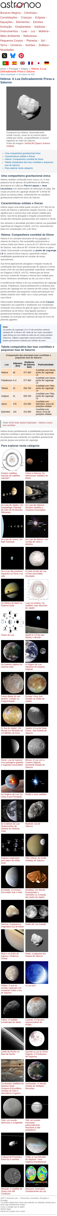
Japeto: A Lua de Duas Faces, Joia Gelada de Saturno (36, 729)
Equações (6, 22)
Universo (16, 45)
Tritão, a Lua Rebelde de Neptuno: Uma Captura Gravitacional (36, 1158)
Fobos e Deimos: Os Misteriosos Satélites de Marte (36, 474)
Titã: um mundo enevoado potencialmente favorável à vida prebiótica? (36, 1124)
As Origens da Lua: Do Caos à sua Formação (12, 794)
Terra (3, 45)
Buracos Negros (10, 12)
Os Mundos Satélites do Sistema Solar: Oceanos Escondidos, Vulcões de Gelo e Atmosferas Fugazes (12, 1087)
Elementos (23, 22)
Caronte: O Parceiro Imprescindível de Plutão (36, 1021)
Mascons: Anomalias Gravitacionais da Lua (36, 1188)
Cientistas (30, 12)
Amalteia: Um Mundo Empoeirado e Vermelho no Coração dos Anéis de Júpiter (36, 892)
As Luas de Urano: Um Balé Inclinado (12, 539)
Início (3, 69)
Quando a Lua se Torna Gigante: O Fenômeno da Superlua (36, 1053)
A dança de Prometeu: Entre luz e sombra (12, 1157)
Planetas (31, 40)
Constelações (8, 17)
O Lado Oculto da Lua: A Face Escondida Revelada (36, 572)
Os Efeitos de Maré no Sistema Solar (12, 603)
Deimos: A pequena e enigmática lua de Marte (12, 924)
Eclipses (40, 17)
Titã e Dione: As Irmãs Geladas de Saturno (36, 858)
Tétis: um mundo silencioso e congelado (12, 1120)
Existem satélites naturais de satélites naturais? (12, 474)
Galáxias (39, 26)
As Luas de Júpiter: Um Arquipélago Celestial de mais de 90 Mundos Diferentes (12, 507)
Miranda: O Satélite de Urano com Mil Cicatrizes (12, 1190)
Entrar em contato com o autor (12, 1211)
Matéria (43, 31)
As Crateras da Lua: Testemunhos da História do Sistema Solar (12, 826)
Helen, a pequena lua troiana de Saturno (36, 953)
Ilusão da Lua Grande (36, 923)
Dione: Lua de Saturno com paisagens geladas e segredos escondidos (12, 761)
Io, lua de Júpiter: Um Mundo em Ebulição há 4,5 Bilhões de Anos (12, 729)
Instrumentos (9, 31)
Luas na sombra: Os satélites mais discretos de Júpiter (36, 604)
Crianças (26, 17)
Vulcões (30, 45)
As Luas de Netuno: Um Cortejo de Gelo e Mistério (36, 540)
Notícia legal (5, 1209)
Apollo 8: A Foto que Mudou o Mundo (36, 635)
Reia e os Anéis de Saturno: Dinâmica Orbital (12, 955)
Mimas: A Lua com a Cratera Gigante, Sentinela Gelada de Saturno (36, 762)
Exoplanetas (23, 26)
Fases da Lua (12, 633)
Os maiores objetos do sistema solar (12, 664)
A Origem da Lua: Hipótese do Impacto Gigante (36, 665)
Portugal (13, 69)
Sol (43, 40)
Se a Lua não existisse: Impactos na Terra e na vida (12, 572)
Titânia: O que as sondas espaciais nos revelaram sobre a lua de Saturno (12, 988)
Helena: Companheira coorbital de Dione (24, 159)
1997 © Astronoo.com (9, 1198)
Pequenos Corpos (11, 40)
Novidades (7, 50)
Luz (33, 31)
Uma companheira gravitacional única (22, 153)
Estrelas (38, 22)
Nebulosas (30, 36)
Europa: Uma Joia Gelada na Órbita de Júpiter (36, 697)
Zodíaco (44, 45)
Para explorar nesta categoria (19, 168)
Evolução (6, 26)
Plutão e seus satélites (36, 793)
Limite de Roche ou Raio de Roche (12, 1051)
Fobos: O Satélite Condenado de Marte (12, 1019)
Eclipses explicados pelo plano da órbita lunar (12, 859)
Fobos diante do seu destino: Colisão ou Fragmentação (12, 697)
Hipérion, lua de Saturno (36, 823)
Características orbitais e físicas (20, 156)
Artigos (24, 69)
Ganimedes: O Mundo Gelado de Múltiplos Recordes (36, 1085)
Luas (24, 31)
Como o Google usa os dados (12, 1207)
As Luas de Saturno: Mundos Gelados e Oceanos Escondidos (36, 506)
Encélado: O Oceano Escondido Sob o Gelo (12, 890)
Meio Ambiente (10, 36)
